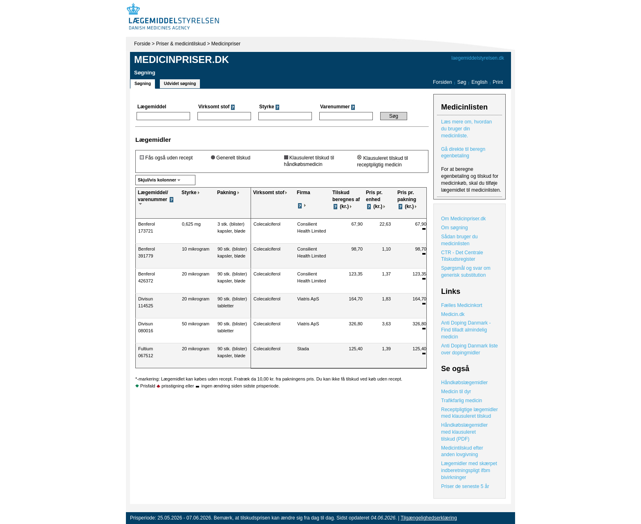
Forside (142, 44)
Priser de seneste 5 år (465, 486)
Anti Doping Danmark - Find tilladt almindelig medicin (466, 330)
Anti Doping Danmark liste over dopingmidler (469, 349)
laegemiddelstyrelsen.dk (477, 58)
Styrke (189, 192)
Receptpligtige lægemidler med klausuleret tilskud (469, 413)
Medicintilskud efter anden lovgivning (462, 451)
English (480, 82)
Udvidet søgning (180, 83)
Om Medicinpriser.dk (463, 219)
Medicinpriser (225, 44)
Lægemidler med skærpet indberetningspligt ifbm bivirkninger (469, 470)
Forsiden (442, 82)
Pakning (226, 192)
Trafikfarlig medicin (461, 400)
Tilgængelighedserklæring (429, 518)
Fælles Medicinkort (461, 305)
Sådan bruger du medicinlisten (459, 240)
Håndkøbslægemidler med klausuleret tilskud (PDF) (464, 432)
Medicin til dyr (456, 391)
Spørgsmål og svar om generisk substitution (466, 271)
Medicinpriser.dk (181, 59)
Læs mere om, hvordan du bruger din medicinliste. (466, 129)
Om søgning (454, 228)
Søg (461, 82)
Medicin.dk (452, 314)
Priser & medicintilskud (181, 44)
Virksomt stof (268, 192)
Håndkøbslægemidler (464, 382)
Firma (303, 192)
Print (498, 82)
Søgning (142, 83)
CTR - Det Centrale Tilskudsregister (462, 256)
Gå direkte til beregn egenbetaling (463, 152)
